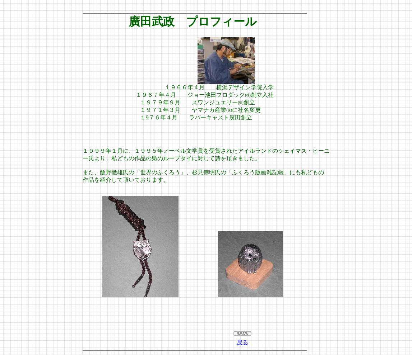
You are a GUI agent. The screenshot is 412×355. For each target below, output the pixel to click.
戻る (242, 342)
